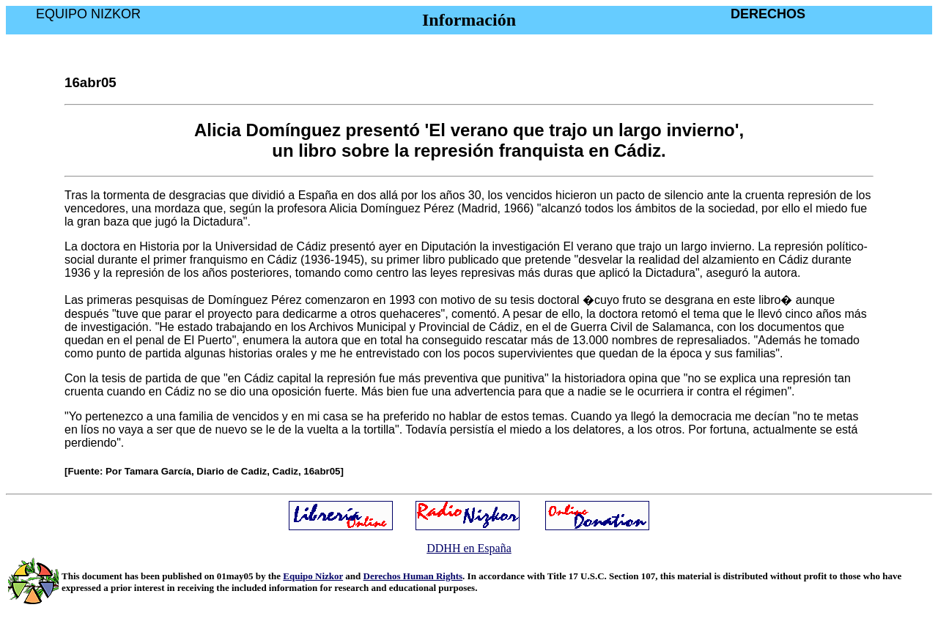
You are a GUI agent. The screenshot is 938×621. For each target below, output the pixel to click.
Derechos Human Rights (413, 575)
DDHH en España (469, 548)
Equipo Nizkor (313, 575)
